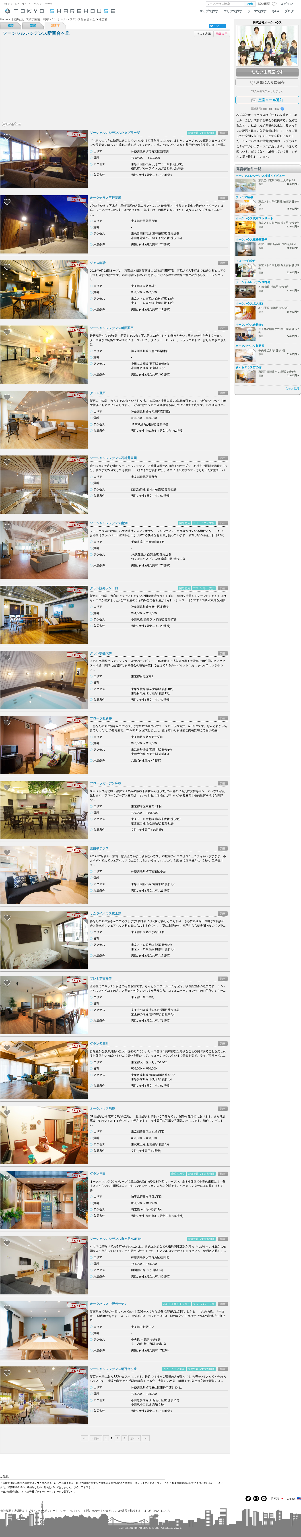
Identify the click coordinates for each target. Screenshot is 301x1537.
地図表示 (221, 33)
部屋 (33, 25)
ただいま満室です (267, 72)
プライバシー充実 (203, 588)
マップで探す (209, 11)
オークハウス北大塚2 (249, 303)
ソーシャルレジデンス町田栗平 (112, 328)
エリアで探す (233, 11)
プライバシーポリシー (41, 1510)
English (294, 1498)
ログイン (286, 4)
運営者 (55, 25)
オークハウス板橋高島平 (251, 239)
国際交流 (184, 523)
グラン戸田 (97, 1173)
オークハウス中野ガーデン (108, 1304)
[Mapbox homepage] (11, 124)
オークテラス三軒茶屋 (105, 198)
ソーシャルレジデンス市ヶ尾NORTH (116, 1238)
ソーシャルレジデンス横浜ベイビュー (260, 175)
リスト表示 (203, 33)
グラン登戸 (97, 393)
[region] (115, 83)
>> (145, 1438)
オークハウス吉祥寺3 (249, 324)
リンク (62, 1510)
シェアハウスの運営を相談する (121, 1510)
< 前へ (96, 1438)
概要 (11, 25)
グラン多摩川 (99, 1043)
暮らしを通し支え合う (176, 1303)
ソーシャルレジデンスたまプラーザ (115, 132)
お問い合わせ (92, 1510)
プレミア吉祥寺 (101, 978)
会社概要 (5, 1510)
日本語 (278, 1498)
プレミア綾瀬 (244, 197)
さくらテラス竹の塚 (248, 367)
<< (84, 1438)
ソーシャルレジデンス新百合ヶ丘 (113, 1369)
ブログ (289, 11)
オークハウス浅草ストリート (254, 218)
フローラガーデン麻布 (105, 783)
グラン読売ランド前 (104, 588)
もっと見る (292, 388)
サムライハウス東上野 (105, 913)
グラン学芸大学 (101, 653)
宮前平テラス (99, 848)
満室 (222, 132)
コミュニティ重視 (203, 523)
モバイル (75, 1510)
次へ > (134, 1438)
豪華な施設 (178, 1173)
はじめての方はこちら (157, 1510)
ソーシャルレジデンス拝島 (252, 282)
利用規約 (19, 1510)
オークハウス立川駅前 (249, 346)
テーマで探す (257, 11)
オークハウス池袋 (102, 1108)
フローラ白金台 (245, 261)
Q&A (275, 11)
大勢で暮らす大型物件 (201, 132)
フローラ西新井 (101, 718)
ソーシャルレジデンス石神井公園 (113, 458)
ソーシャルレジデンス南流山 (110, 523)
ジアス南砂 (97, 263)
